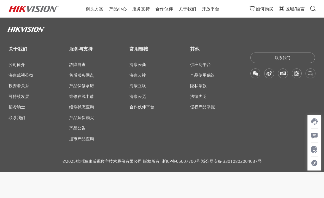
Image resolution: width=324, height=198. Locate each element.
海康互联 (137, 85)
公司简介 (17, 64)
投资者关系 (19, 85)
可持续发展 (19, 96)
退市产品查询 (81, 138)
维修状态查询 (81, 107)
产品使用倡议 (202, 75)
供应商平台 (200, 64)
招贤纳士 (17, 107)
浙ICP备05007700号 (181, 161)
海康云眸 (137, 75)
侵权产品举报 (202, 107)
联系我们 (17, 117)
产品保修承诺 (81, 85)
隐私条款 (198, 85)
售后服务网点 (81, 75)
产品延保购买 (81, 117)
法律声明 (198, 96)
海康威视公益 (21, 75)
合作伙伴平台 (141, 107)
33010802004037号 (242, 161)
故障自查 (77, 64)
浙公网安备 (211, 161)
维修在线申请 (81, 96)
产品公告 (77, 128)
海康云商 (137, 64)
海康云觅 (137, 96)
